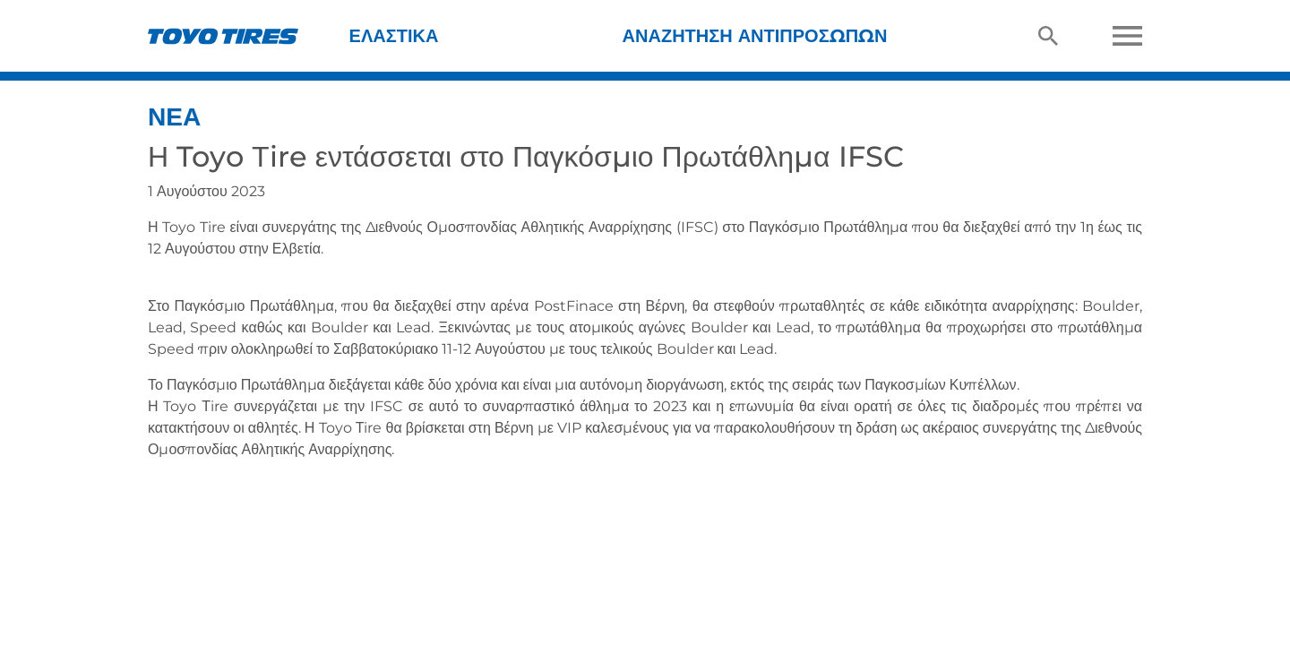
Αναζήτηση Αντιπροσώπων (755, 36)
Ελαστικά (394, 36)
